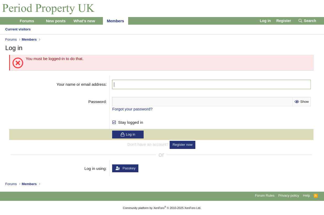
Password (97, 101)
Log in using (95, 168)
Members (115, 21)
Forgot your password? (132, 108)
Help (306, 195)
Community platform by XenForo (162, 207)
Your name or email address (81, 84)
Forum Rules (264, 195)
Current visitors (18, 29)
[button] (38, 21)
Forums (27, 21)
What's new (84, 21)
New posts (56, 21)
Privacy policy (288, 195)
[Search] (307, 21)
